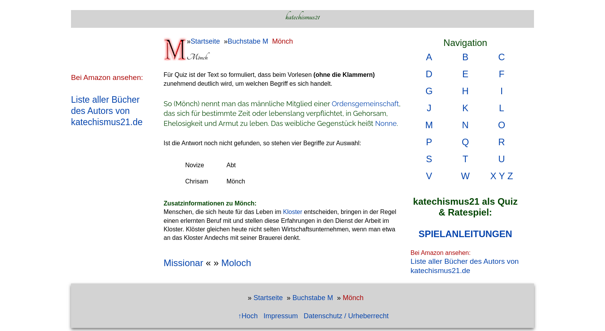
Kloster (292, 212)
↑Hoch (248, 316)
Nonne (386, 123)
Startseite (205, 41)
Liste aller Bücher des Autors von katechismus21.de (107, 111)
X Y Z (501, 176)
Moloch (236, 263)
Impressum (281, 316)
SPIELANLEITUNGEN (465, 234)
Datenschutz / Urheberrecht (346, 316)
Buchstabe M (248, 41)
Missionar (183, 263)
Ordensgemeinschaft (365, 104)
